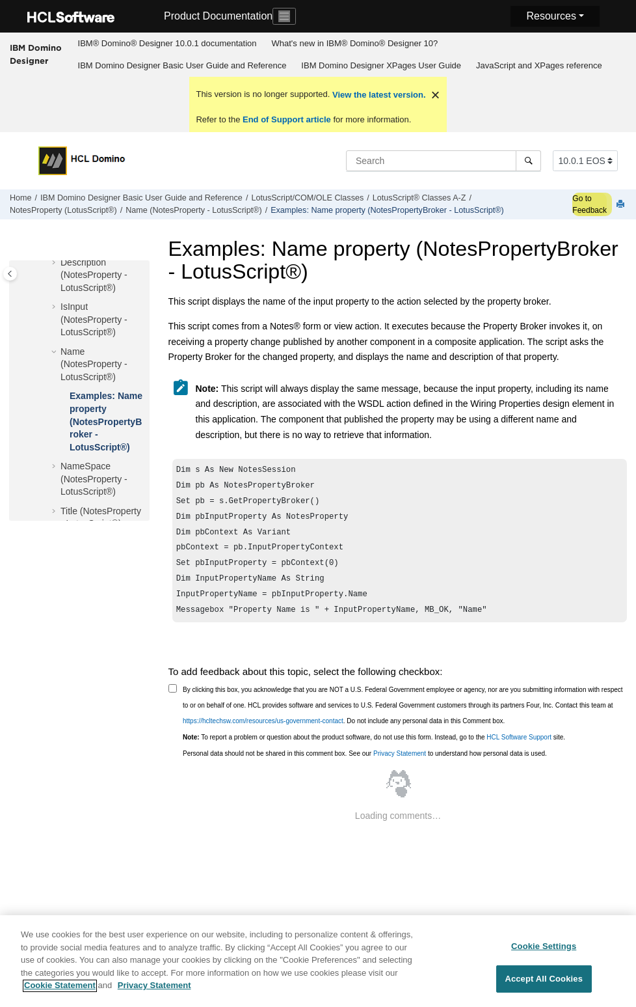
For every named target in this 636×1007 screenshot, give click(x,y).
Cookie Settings (543, 952)
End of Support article (286, 119)
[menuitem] (167, 44)
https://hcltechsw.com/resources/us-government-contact (263, 734)
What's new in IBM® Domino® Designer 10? (355, 43)
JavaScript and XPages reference (539, 65)
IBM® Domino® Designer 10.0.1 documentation (167, 43)
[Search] (528, 160)
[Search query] (443, 160)
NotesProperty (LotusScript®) (63, 210)
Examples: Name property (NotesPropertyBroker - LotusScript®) (387, 210)
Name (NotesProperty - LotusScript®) (193, 210)
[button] (55, 262)
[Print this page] (621, 204)
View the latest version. (377, 95)
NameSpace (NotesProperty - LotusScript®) (93, 479)
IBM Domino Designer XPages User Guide (381, 65)
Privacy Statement (399, 766)
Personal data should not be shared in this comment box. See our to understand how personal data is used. (365, 766)
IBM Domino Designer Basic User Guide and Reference (182, 65)
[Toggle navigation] (284, 16)
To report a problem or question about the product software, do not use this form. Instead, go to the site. (374, 750)
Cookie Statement (60, 992)
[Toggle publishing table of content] (10, 274)
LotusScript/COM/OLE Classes (307, 197)
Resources (551, 15)
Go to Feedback (589, 204)
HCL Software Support (518, 750)
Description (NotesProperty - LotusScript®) (93, 275)
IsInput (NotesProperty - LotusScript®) (93, 319)
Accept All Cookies (544, 984)
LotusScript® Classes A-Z (419, 197)
